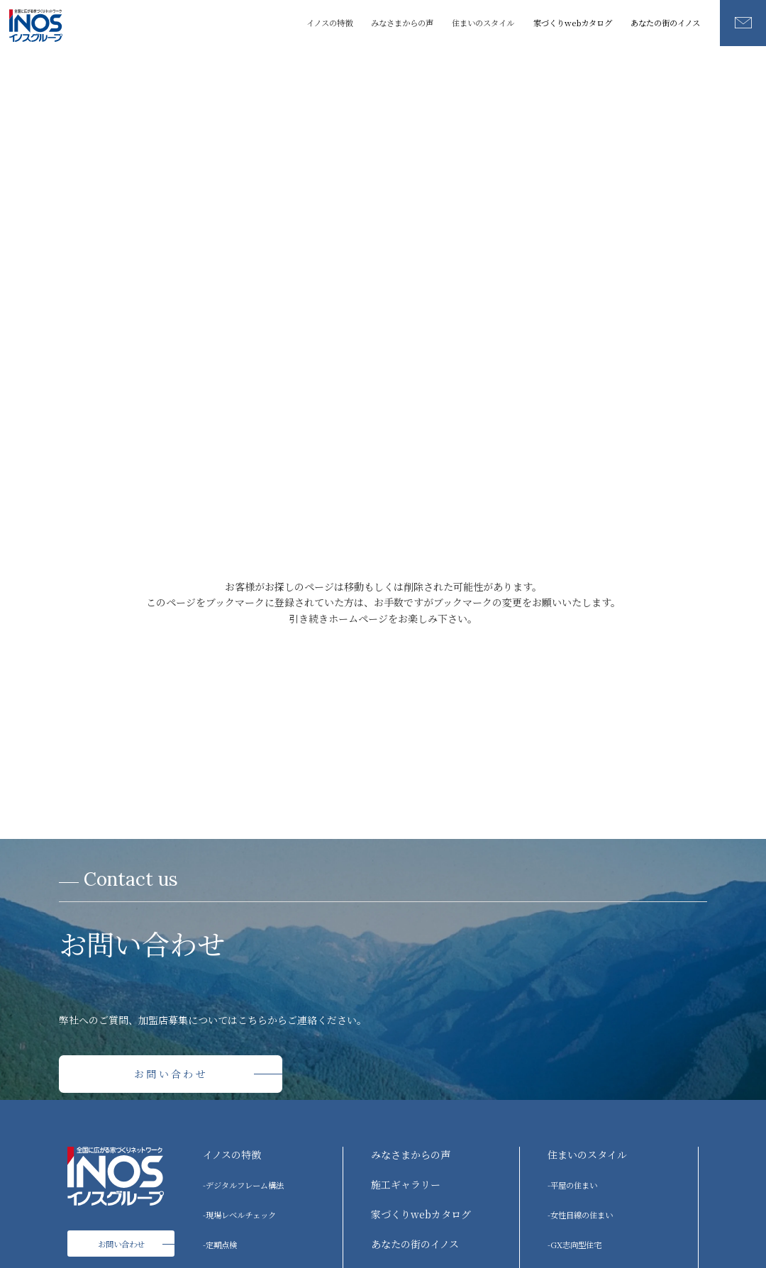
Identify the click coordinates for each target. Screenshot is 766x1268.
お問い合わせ (171, 1074)
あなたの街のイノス (665, 22)
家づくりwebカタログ (572, 22)
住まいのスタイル (587, 1154)
